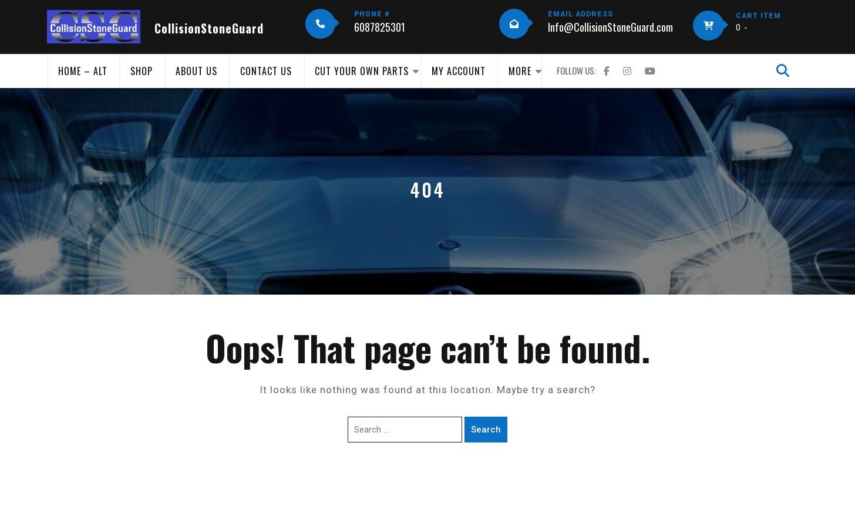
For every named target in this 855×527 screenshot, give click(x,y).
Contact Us (266, 71)
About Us (196, 71)
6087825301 (379, 27)
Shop (141, 71)
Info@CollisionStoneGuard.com (610, 27)
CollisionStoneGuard (209, 28)
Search (486, 429)
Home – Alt (82, 71)
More (520, 71)
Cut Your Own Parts (362, 71)
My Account (459, 71)
